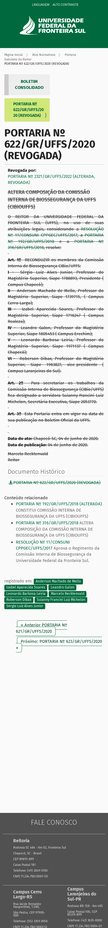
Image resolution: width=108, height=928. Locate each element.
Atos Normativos (43, 55)
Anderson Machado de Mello (58, 581)
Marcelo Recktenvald (67, 594)
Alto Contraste (66, 4)
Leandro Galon (62, 588)
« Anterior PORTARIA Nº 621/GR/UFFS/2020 (41, 628)
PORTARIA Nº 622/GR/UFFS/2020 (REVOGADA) (28, 110)
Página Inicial (13, 55)
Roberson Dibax (18, 600)
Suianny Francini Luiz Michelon (61, 600)
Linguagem (40, 4)
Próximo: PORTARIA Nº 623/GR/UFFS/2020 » (59, 644)
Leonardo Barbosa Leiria (26, 594)
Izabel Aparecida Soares (25, 588)
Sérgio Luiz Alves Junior (24, 606)
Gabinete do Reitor (17, 59)
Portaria (70, 55)
